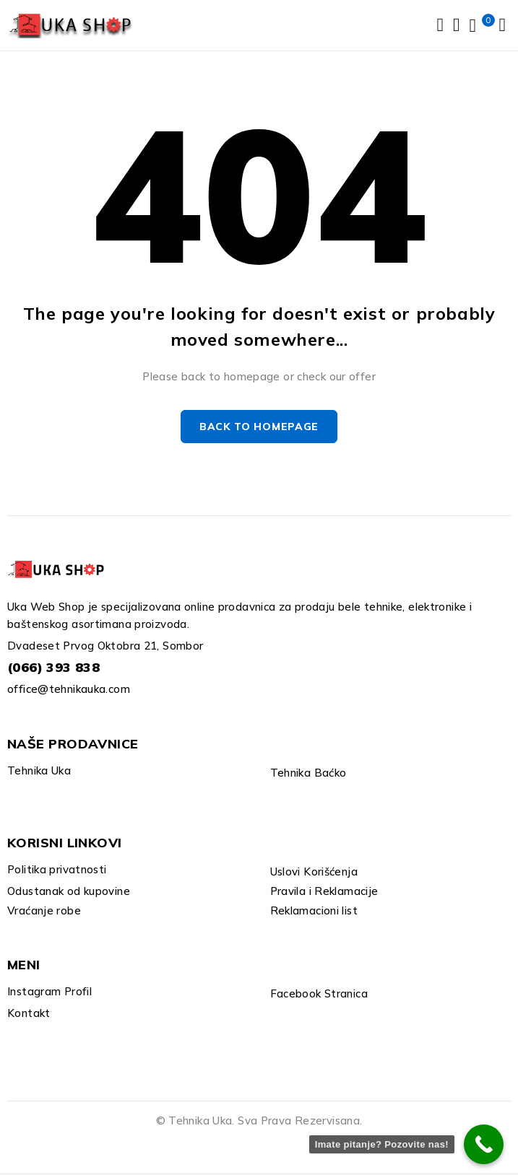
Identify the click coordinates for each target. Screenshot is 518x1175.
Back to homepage (259, 429)
